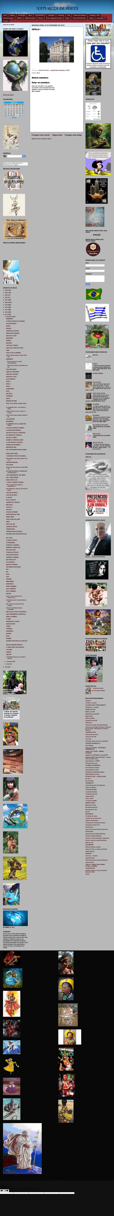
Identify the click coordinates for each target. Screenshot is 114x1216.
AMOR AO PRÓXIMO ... (12, 564)
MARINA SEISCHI (90, 803)
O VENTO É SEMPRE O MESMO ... (15, 482)
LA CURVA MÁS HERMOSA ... (14, 430)
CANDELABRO (10, 389)
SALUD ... (8, 398)
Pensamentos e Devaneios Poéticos (95, 823)
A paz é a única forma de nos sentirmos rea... (14, 596)
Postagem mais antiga (73, 135)
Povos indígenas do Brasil (54, 18)
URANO (8, 326)
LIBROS (19, 18)
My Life (88, 811)
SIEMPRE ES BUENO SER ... (13, 547)
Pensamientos (89, 827)
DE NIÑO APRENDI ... (98, 373)
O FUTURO (9, 649)
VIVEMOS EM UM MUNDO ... (14, 445)
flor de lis (88, 778)
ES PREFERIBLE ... (11, 542)
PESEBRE (8, 638)
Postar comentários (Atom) (43, 139)
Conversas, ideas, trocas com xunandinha (97, 741)
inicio (5, 15)
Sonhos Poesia (90, 862)
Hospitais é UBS (94, 15)
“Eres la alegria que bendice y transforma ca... (14, 485)
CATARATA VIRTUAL (11, 526)
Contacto (6, 21)
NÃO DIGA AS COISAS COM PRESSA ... (17, 612)
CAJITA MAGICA (10, 379)
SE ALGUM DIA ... (11, 562)
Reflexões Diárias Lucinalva (93, 847)
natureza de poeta (98, 688)
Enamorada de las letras (92, 770)
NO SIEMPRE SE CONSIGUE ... (14, 435)
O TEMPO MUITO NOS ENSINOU (15, 647)
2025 (6, 290)
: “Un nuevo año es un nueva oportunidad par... (14, 362)
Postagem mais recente (41, 135)
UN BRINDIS (9, 396)
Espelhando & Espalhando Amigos (95, 772)
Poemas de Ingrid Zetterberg (93, 836)
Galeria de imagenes (79, 15)
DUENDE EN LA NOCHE (12, 331)
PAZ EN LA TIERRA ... (12, 437)
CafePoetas (89, 722)
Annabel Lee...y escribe (92, 707)
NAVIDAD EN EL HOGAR (12, 621)
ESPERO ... (96, 364)
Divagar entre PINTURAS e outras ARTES (97, 755)
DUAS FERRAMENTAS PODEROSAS (16, 614)
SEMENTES (89, 853)
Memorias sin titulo (91, 805)
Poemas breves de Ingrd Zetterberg (95, 834)
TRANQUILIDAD (10, 529)
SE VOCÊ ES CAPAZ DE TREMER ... (15, 428)
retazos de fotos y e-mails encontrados (96, 849)
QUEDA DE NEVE (10, 624)
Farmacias (61, 15)
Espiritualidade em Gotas (92, 774)
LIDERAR (8, 652)
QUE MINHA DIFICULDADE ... (14, 567)
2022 (6, 297)
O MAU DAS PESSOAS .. (12, 552)
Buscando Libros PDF (91, 720)
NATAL (8, 636)
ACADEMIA (21, 15)
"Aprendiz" (88, 700)
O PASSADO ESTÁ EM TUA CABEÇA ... (16, 456)
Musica (41, 18)
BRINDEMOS (9, 319)
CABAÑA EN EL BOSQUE (13, 502)
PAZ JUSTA (9, 538)
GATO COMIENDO (11, 591)
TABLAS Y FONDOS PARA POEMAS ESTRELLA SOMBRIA (95, 865)
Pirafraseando (89, 831)
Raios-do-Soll (89, 842)
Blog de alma (89, 716)
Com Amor (88, 739)
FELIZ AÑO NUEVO (11, 323)
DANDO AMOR (10, 517)
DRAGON (8, 328)
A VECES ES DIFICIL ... (12, 540)
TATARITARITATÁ (90, 868)
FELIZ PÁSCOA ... (97, 382)
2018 (6, 307)
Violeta (87, 874)
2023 (6, 295)
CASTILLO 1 (9, 507)
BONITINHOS (9, 584)
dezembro (9, 316)
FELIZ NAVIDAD (10, 419)
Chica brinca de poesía (92, 734)
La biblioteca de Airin (91, 794)
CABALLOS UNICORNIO (12, 372)
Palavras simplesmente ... (93, 820)
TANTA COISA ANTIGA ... (99, 393)
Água (30, 15)
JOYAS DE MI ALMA (91, 789)
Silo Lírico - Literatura (92, 856)
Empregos (51, 15)
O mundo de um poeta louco (93, 818)
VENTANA (9, 579)
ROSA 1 (8, 386)
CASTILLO (9, 509)
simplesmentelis (90, 858)
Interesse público (8, 18)
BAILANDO (9, 343)
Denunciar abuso (8, 95)
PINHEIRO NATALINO (12, 462)
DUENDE (8, 340)
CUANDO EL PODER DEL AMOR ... (15, 440)
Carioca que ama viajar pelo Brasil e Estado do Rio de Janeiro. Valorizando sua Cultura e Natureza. (98, 728)
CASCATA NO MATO (11, 495)
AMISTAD (8, 654)
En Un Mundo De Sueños (92, 767)
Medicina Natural (30, 18)
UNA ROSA (9, 393)
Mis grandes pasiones (92, 807)
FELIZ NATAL (9, 465)
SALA (7, 576)
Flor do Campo (90, 781)
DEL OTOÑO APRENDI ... (13, 477)
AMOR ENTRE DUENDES (12, 333)
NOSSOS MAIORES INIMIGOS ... (15, 645)
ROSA (7, 391)
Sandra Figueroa (90, 851)
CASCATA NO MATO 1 (12, 492)
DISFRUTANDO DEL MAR (13, 514)
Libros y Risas (89, 798)
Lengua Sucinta (90, 796)
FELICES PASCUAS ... (98, 443)
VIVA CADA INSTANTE (12, 555)
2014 (6, 667)
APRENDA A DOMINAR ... (13, 557)
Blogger (61, 1178)
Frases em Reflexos (91, 787)
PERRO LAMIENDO (11, 586)
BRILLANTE (9, 505)
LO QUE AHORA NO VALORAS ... (15, 442)
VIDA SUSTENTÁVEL (79, 18)
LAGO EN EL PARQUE (12, 345)
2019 (6, 305)
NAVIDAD (8, 633)
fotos (68, 15)
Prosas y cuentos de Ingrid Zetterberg (96, 840)
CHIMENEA (9, 628)
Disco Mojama (89, 745)
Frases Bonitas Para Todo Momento (95, 785)
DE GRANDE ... (97, 415)
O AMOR (8, 619)
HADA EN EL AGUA (11, 336)
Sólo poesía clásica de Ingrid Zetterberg (97, 860)
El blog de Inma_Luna (91, 763)
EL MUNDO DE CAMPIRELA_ (93, 765)
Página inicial (57, 135)
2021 (6, 300)
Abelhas (12, 15)
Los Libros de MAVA (91, 800)
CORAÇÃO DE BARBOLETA (93, 743)
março (8, 664)
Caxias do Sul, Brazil (8, 24)
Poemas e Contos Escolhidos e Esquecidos (97, 838)
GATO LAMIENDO (11, 589)
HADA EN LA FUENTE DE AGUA (14, 348)
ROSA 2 (8, 384)
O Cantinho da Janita (91, 816)
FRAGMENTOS (90, 783)
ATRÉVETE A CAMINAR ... (13, 545)
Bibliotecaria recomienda (92, 714)
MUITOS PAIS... (97, 434)
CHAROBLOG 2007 (91, 732)
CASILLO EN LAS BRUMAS (13, 353)
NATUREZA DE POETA (57, 8)
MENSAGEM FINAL (11, 447)
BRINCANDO (9, 338)
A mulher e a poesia (91, 703)
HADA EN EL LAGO (11, 376)
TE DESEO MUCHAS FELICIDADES (15, 321)
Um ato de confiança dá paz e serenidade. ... (14, 608)
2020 (6, 302)
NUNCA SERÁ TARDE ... (12, 453)
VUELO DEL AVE (10, 524)
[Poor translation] (6, 1190)
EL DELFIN (9, 497)
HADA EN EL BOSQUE (12, 374)
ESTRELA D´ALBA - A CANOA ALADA (96, 776)
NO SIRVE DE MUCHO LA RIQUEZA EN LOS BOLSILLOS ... (16, 471)
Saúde (67, 18)
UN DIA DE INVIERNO (12, 512)
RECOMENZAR (89, 844)
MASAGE (8, 593)
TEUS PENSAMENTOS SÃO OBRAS (15, 475)
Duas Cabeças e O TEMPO (93, 761)
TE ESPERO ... (96, 404)
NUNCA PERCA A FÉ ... (12, 480)
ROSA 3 (8, 381)
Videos (91, 18)
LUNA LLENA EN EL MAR (13, 519)
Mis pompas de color (91, 809)
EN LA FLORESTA (11, 500)
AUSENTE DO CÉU (90, 709)
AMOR (8, 521)
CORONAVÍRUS (40, 15)
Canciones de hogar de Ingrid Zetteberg (96, 725)
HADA (7, 350)
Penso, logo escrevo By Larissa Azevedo (97, 829)
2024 (6, 292)
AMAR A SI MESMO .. (12, 616)
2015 (6, 314)
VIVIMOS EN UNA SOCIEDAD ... (14, 531)
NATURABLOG (89, 814)
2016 (6, 312)
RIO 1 (7, 569)
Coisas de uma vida (91, 736)
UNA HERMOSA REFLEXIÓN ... (101, 425)
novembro (9, 661)
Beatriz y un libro (90, 711)
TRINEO (8, 626)
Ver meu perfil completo (98, 690)
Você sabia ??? (101, 18)
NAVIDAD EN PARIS (11, 401)
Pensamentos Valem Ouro (93, 825)
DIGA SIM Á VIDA (11, 550)
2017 (6, 309)
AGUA (7, 574)
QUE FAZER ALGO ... (11, 559)
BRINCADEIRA (10, 581)
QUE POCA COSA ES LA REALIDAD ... (16, 432)
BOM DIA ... (96, 355)
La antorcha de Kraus (91, 792)
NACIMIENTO (9, 421)
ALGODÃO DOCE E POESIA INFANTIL (96, 705)
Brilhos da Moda (90, 718)
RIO (7, 572)
